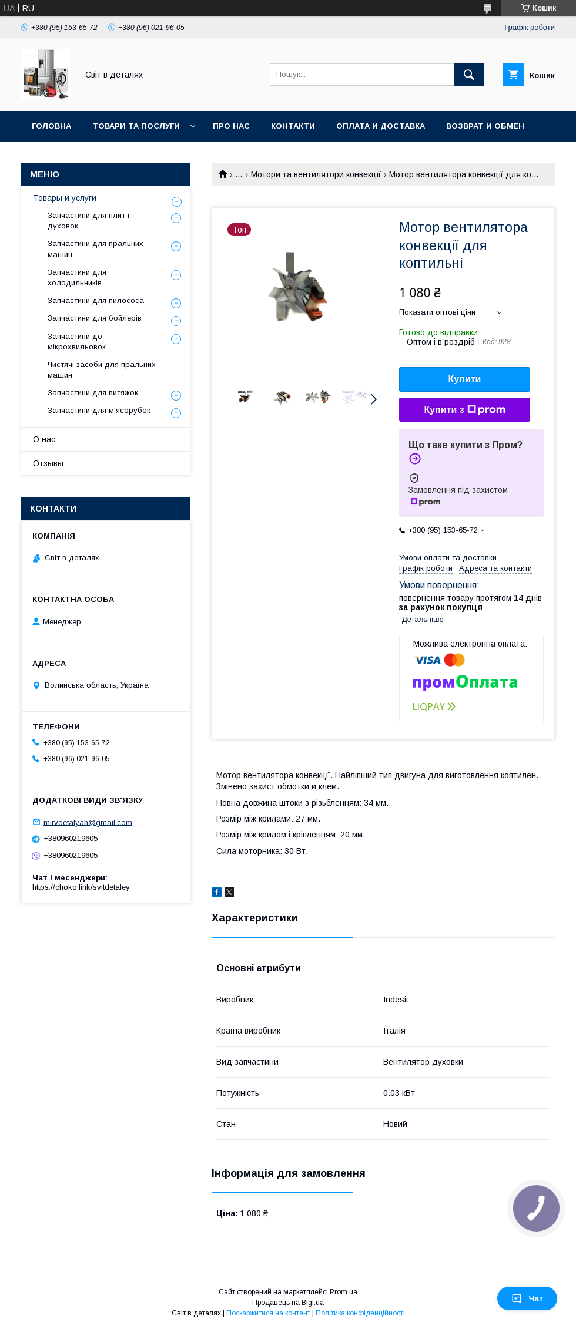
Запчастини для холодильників (77, 277)
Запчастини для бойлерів (95, 318)
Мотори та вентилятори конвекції (316, 174)
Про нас (231, 126)
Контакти (293, 126)
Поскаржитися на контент (268, 1313)
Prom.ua (343, 1292)
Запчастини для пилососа (96, 300)
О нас (44, 439)
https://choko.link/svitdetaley (81, 887)
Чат (527, 1298)
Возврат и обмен (485, 126)
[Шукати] (469, 74)
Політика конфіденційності (360, 1313)
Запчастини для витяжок (93, 392)
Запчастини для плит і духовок (88, 220)
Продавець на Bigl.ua (288, 1302)
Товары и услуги (64, 198)
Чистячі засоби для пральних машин (102, 369)
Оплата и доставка (380, 126)
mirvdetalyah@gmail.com (87, 821)
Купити (464, 379)
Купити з (464, 410)
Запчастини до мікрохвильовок (77, 341)
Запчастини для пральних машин (95, 248)
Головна (51, 126)
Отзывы (48, 463)
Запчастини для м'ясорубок (99, 410)
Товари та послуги (136, 126)
